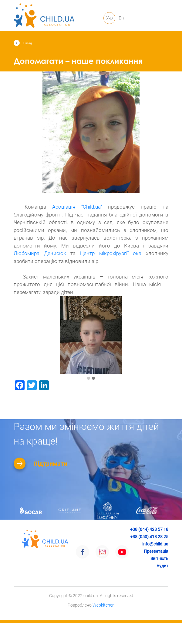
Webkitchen (104, 605)
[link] (77, 207)
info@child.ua (155, 544)
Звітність (159, 558)
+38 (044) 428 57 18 (149, 529)
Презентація (156, 551)
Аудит (162, 565)
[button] (88, 378)
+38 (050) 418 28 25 (149, 536)
